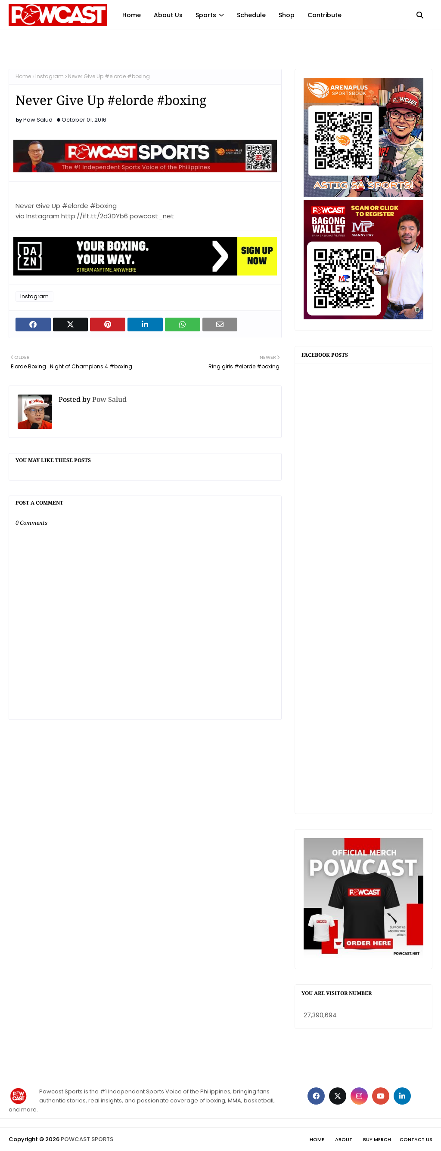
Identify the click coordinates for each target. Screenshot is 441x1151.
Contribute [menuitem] (324, 15)
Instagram (49, 76)
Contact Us (416, 1139)
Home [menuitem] (131, 15)
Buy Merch (377, 1139)
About (343, 1139)
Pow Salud (38, 120)
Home (23, 76)
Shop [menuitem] (287, 15)
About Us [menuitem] (168, 15)
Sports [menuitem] (206, 15)
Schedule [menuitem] (251, 15)
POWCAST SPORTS (87, 1139)
